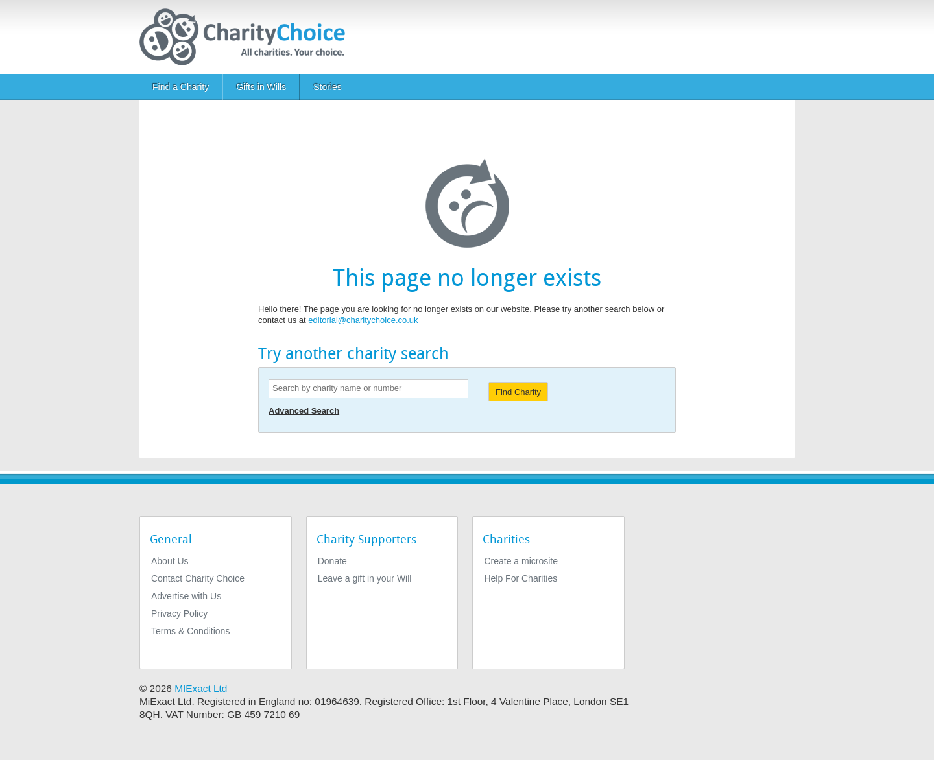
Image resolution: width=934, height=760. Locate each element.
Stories (327, 87)
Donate (332, 561)
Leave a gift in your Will (365, 578)
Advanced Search (304, 411)
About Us (170, 561)
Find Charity (518, 392)
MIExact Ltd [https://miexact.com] (200, 688)
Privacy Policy (179, 613)
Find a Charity (180, 87)
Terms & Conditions (190, 631)
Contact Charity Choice (198, 578)
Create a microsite (521, 561)
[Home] (247, 36)
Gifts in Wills (261, 87)
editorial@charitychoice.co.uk (363, 320)
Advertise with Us (186, 596)
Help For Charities (520, 578)
